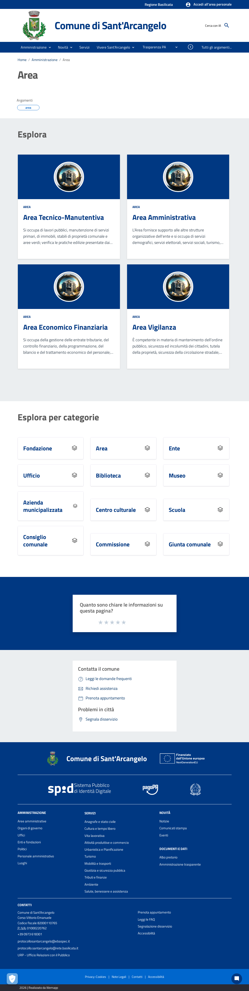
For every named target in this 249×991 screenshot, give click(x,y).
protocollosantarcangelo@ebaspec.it (44, 941)
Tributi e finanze (95, 877)
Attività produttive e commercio (106, 842)
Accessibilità (146, 933)
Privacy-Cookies (95, 976)
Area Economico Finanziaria (65, 327)
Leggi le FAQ (146, 919)
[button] (208, 4)
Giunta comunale (190, 544)
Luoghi (22, 863)
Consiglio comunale (35, 540)
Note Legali (119, 976)
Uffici (21, 835)
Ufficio (31, 475)
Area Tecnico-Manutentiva (63, 217)
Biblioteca (108, 475)
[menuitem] (152, 47)
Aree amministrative (32, 821)
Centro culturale (116, 509)
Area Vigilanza (154, 327)
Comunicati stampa (173, 828)
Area (66, 59)
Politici (22, 849)
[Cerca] (227, 25)
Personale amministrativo (36, 856)
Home (22, 59)
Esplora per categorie (58, 417)
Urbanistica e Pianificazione (103, 849)
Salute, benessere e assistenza (106, 891)
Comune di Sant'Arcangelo (110, 25)
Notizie (164, 821)
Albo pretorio (168, 857)
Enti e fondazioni (29, 842)
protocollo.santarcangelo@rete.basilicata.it (48, 948)
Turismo (90, 856)
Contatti (25, 904)
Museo (177, 475)
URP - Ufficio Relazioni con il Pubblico (44, 955)
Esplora (32, 134)
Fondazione (37, 448)
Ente (174, 448)
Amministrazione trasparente (180, 864)
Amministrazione (45, 59)
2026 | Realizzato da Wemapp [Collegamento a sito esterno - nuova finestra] (38, 987)
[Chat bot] (236, 978)
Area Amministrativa (164, 217)
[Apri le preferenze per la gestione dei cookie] (12, 978)
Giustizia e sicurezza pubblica (104, 870)
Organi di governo (30, 828)
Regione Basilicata (159, 4)
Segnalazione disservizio (155, 926)
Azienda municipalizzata (42, 506)
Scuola (177, 509)
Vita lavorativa (94, 835)
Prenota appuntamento (154, 912)
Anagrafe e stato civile (100, 821)
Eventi (163, 835)
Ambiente (91, 884)
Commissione (113, 544)
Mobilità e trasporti (97, 863)
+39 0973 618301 (30, 934)
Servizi (90, 813)
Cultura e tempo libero (99, 828)
